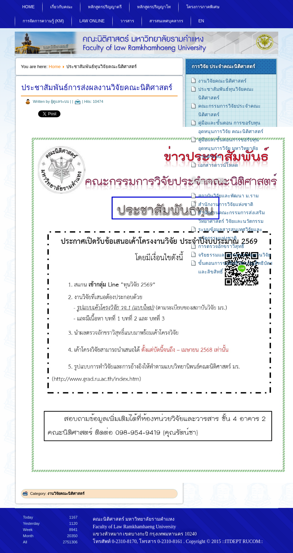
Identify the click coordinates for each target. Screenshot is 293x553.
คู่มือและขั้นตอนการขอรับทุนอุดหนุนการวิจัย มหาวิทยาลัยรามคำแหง (228, 148)
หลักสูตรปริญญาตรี (105, 6)
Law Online (92, 21)
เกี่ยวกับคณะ (61, 6)
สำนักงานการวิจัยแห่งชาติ (225, 204)
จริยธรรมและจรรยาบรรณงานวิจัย (234, 255)
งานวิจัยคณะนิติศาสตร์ (65, 493)
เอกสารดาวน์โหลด (218, 165)
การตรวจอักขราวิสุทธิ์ (221, 246)
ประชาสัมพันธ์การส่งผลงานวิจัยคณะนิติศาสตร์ (96, 87)
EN (201, 21)
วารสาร (127, 21)
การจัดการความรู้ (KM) (43, 21)
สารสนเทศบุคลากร (166, 21)
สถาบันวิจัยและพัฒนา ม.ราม (228, 195)
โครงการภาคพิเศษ (202, 6)
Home (28, 6)
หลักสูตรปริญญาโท (154, 6)
